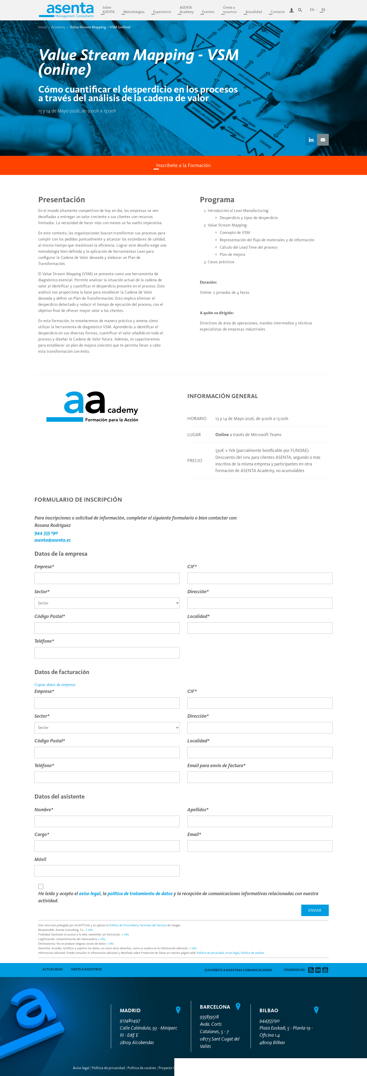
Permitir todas (322, 913)
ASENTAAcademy (187, 9)
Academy (58, 27)
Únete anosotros (230, 9)
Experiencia (162, 12)
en (312, 10)
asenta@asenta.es (52, 540)
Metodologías (134, 12)
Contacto (278, 12)
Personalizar (322, 886)
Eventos (208, 12)
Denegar (322, 900)
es (323, 10)
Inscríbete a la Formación (183, 165)
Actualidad (253, 12)
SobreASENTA (108, 9)
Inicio (42, 27)
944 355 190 (46, 533)
